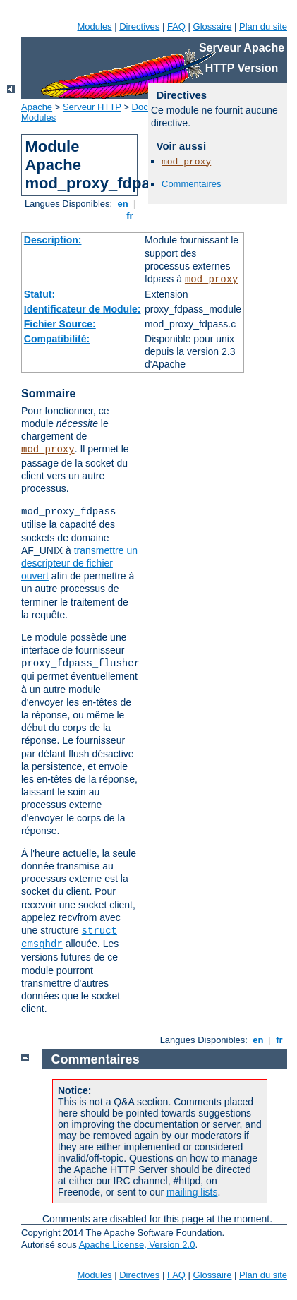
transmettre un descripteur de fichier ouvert (79, 563)
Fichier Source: (60, 324)
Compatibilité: (57, 338)
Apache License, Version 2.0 (137, 1244)
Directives (139, 26)
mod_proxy (211, 279)
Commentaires (192, 184)
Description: (53, 240)
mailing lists (191, 1192)
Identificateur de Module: (82, 309)
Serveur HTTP (92, 107)
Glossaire (212, 26)
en (123, 203)
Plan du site (263, 26)
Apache (36, 107)
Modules (94, 26)
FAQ (176, 26)
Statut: (39, 294)
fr (130, 215)
